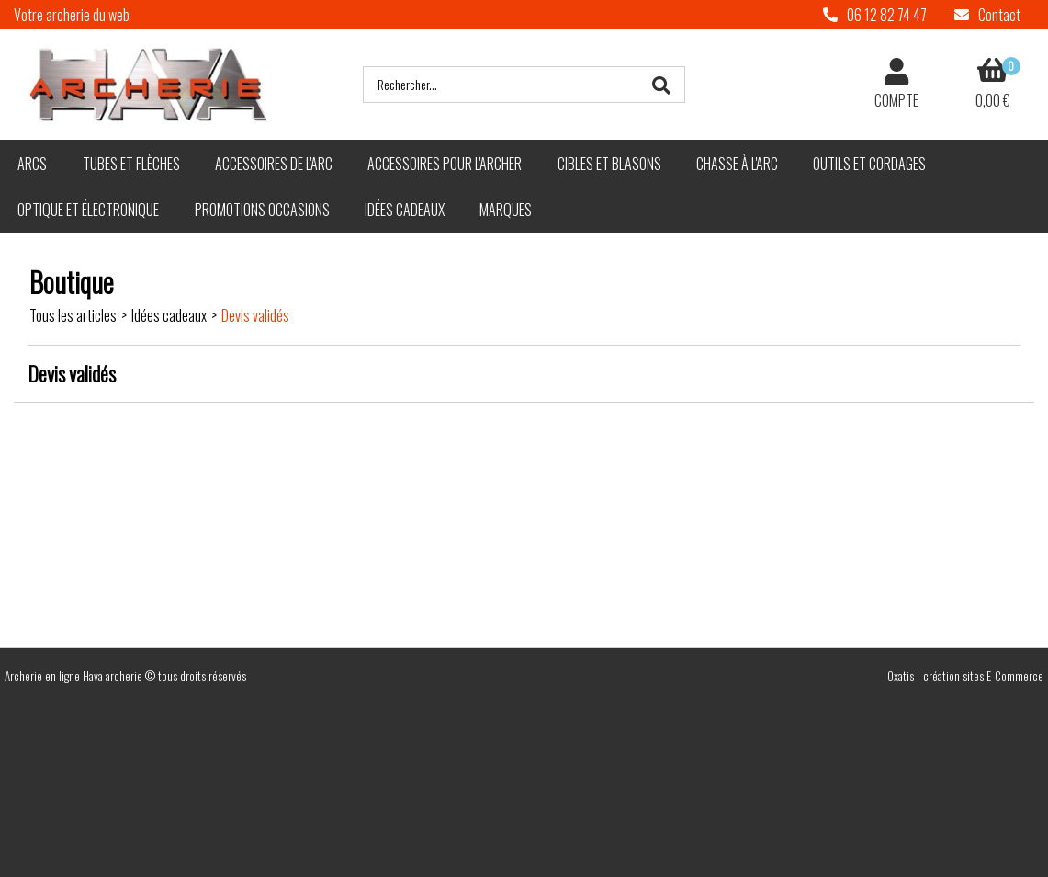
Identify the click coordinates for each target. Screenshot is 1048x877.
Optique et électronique (88, 210)
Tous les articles (73, 315)
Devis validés (255, 315)
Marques (505, 210)
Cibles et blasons (609, 164)
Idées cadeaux (405, 210)
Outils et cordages (869, 164)
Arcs (32, 164)
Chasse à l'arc (737, 164)
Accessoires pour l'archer (444, 164)
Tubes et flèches (131, 164)
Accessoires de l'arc (273, 164)
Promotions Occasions (262, 210)
